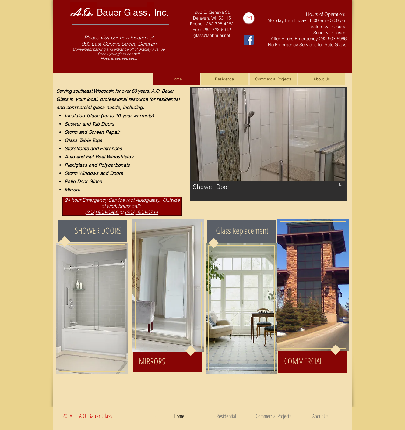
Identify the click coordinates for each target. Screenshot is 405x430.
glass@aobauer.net (211, 35)
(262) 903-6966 (102, 212)
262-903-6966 (333, 38)
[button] (268, 144)
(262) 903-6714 (141, 212)
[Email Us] (249, 18)
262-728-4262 (220, 24)
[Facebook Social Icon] (249, 40)
